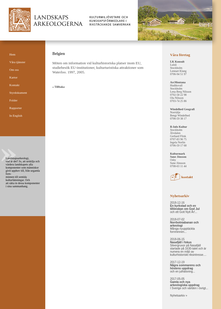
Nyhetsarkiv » (178, 295)
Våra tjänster (17, 62)
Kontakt (14, 85)
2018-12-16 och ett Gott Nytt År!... (184, 207)
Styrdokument (18, 92)
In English (15, 115)
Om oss (14, 69)
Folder (13, 100)
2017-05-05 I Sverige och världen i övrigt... (189, 283)
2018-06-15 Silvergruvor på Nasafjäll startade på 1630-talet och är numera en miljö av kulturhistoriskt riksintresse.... (188, 247)
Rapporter (15, 108)
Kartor (13, 77)
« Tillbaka (58, 86)
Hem (12, 54)
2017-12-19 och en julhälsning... (185, 267)
